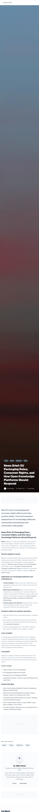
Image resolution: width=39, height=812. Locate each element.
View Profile (23, 783)
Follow (14, 783)
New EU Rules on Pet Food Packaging (14, 670)
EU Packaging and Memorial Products (14, 672)
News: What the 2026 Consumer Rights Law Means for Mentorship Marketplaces (19, 598)
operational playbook (12, 624)
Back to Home (7, 2)
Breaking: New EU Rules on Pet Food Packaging (22, 564)
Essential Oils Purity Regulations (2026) (15, 675)
